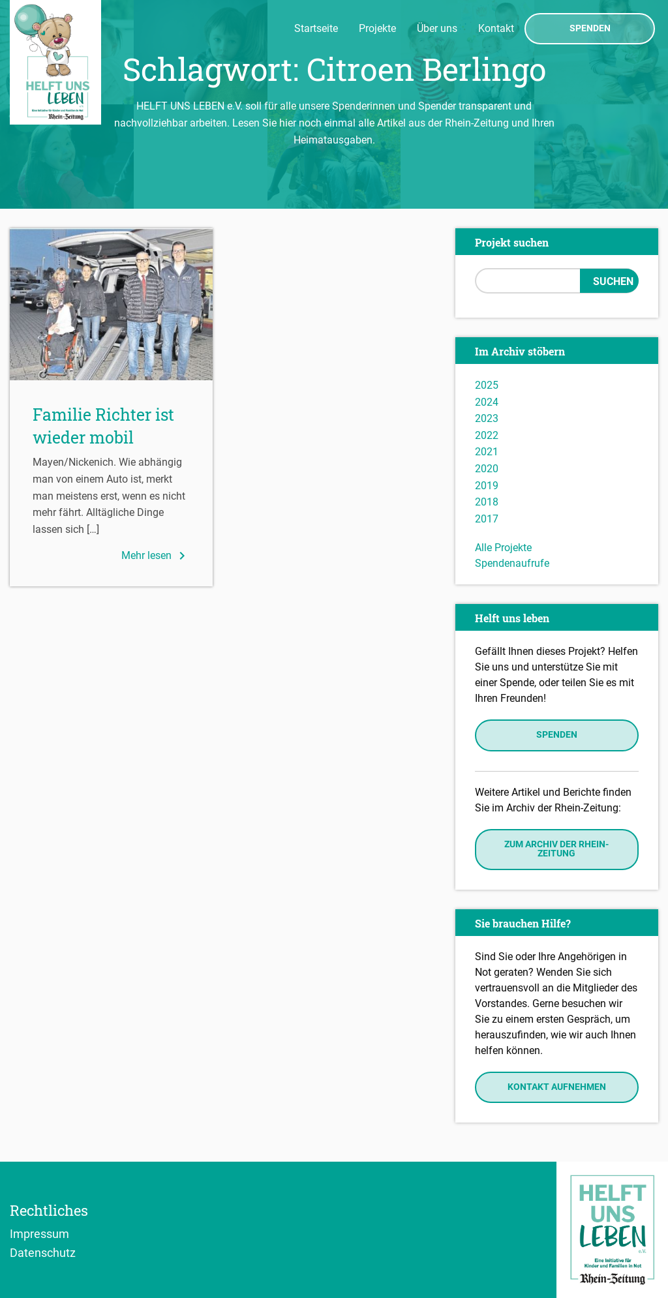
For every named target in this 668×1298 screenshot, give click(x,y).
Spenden (590, 28)
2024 (486, 402)
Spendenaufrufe (512, 563)
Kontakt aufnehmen (557, 1087)
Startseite (316, 28)
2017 (486, 519)
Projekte (377, 28)
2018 (486, 502)
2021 (486, 451)
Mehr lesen (155, 556)
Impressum (39, 1233)
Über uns (437, 28)
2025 (486, 385)
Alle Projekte (503, 547)
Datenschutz (43, 1252)
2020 (486, 468)
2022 (486, 435)
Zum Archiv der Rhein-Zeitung (556, 849)
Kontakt (496, 28)
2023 (486, 418)
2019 (486, 485)
